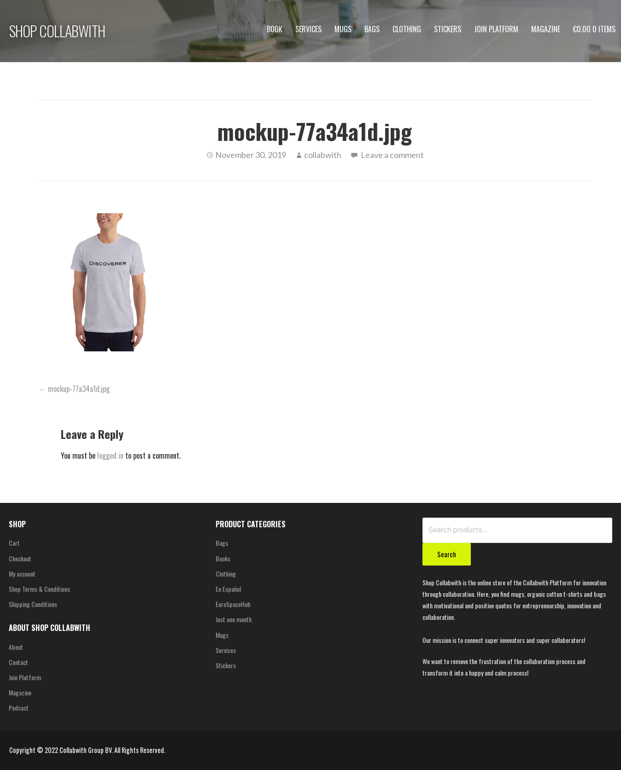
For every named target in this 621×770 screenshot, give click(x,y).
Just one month (234, 619)
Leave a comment (392, 155)
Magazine (545, 29)
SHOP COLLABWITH (57, 30)
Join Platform (496, 29)
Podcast (19, 707)
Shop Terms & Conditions (39, 589)
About (16, 647)
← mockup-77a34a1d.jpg (74, 388)
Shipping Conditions (33, 604)
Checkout (20, 558)
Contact (18, 662)
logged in (110, 455)
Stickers (447, 29)
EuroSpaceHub (233, 604)
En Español (228, 589)
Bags (372, 29)
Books (223, 558)
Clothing (407, 29)
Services (308, 29)
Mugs (343, 29)
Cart (14, 543)
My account (22, 573)
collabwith (322, 155)
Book (274, 29)
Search (446, 554)
